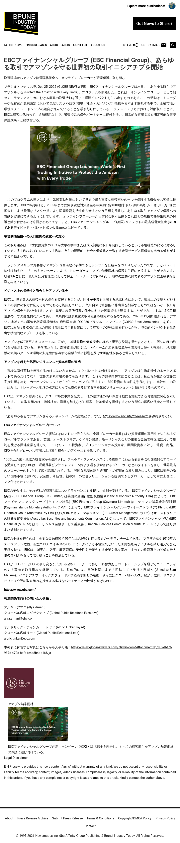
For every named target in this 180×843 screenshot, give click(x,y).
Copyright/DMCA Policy (134, 818)
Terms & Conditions (100, 818)
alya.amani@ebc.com (19, 618)
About (9, 818)
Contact (80, 45)
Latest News (13, 45)
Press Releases (36, 45)
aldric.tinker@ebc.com (19, 638)
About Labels (60, 45)
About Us (98, 45)
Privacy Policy (165, 818)
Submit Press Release (67, 818)
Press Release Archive (32, 818)
